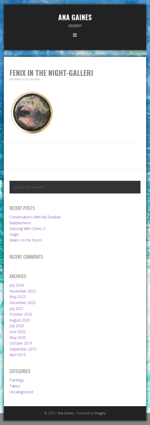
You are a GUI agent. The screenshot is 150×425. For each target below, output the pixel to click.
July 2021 (17, 308)
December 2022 (23, 302)
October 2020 (21, 314)
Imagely (100, 413)
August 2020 (20, 320)
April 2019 (18, 354)
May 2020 (18, 337)
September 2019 (23, 349)
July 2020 (17, 325)
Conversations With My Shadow (35, 217)
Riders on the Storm (26, 240)
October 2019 (21, 343)
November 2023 (23, 291)
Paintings (17, 380)
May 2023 (18, 296)
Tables (15, 386)
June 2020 (18, 331)
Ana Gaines (75, 17)
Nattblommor (20, 222)
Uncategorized (21, 391)
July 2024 (17, 285)
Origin (14, 234)
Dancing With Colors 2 (27, 228)
